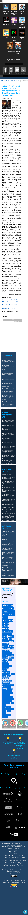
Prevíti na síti (5, 666)
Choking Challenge (6, 709)
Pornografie (9, 688)
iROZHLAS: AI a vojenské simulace (11, 308)
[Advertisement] (13, 335)
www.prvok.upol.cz (7, 864)
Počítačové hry (5, 699)
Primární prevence (6, 686)
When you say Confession (8, 575)
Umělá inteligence (14, 319)
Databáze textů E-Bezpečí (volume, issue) (14, 857)
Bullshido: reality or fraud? (8, 504)
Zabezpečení (5, 661)
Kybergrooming (7, 634)
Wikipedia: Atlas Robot (8, 314)
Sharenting (5, 657)
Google (12, 703)
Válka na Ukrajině (7, 319)
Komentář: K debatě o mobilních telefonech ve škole (7, 385)
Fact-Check (9, 691)
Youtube (10, 659)
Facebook (11, 636)
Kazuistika (5, 629)
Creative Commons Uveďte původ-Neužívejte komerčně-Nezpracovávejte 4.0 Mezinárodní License (14, 871)
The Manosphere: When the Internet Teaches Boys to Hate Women (8, 501)
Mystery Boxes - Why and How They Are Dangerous (8, 510)
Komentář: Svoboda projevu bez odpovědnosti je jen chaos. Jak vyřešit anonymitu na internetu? (8, 360)
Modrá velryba (5, 678)
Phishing (11, 646)
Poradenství (5, 644)
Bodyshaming (5, 717)
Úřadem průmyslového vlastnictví (14, 862)
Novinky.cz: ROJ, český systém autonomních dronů (10, 305)
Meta (3, 701)
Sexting (10, 608)
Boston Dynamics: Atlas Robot (10, 311)
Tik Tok (12, 674)
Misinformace (8, 701)
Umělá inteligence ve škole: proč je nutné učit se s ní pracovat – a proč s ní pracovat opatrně (8, 427)
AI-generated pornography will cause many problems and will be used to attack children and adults (8, 543)
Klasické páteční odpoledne (8, 379)
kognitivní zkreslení (6, 715)
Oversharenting (5, 682)
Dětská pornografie (6, 707)
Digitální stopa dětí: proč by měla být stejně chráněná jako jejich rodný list (8, 595)
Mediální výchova (6, 653)
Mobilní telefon (5, 672)
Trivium (4, 691)
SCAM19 (4, 688)
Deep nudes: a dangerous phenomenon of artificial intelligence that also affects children (8, 489)
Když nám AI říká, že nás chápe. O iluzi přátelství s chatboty (7, 451)
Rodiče (9, 680)
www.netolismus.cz (8, 867)
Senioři (3, 668)
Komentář (5, 623)
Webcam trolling (6, 674)
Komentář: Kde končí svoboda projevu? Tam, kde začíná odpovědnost (8, 367)
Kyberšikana (7, 605)
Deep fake (5, 655)
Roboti (21, 321)
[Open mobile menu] (1, 76)
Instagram (4, 659)
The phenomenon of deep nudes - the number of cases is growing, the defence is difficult (8, 533)
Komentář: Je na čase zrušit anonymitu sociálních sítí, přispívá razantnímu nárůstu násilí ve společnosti (8, 374)
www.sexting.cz (7, 865)
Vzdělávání (11, 684)
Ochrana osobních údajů (7, 697)
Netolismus (4, 680)
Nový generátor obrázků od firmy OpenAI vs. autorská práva (8, 457)
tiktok (3, 693)
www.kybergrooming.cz (18, 865)
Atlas (18, 321)
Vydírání (4, 636)
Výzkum (4, 626)
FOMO (12, 709)
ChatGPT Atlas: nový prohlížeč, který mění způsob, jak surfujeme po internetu (8, 433)
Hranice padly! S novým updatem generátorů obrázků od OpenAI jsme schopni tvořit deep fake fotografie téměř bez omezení (7, 464)
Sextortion (5, 646)
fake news (11, 655)
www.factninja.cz (19, 867)
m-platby (9, 711)
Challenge (5, 639)
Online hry (4, 670)
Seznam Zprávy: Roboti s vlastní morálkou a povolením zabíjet (10, 300)
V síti (10, 639)
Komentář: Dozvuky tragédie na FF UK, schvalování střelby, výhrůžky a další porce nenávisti (8, 390)
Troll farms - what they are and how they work (8, 549)
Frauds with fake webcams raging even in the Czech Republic (8, 553)
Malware (4, 676)
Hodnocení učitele (6, 703)
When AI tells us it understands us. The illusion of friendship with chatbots (8, 495)
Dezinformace (7, 620)
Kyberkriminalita (7, 631)
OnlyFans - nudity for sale (8, 507)
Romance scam (6, 650)
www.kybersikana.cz (19, 864)
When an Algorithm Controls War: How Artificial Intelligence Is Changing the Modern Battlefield (8, 476)
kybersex (11, 657)
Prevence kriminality (7, 641)
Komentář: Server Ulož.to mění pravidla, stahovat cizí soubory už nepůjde (8, 397)
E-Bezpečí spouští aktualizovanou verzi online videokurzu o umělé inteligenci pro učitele (8, 440)
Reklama (11, 699)
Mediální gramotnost (8, 648)
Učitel (7, 668)
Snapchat (4, 711)
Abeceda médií (9, 693)
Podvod (5, 617)
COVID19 (4, 713)
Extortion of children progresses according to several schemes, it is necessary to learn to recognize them (7, 570)
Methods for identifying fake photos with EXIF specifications (7, 559)
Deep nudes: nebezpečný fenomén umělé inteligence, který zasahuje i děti (8, 446)
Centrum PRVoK (5, 695)
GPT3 (10, 666)
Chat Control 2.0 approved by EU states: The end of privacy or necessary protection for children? (8, 483)
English (9, 676)
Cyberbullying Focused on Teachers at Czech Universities (8, 564)
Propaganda (5, 684)
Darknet (4, 705)
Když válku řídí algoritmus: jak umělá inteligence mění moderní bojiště (8, 421)
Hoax (4, 608)
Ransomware (5, 664)
